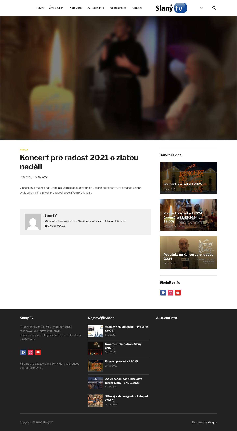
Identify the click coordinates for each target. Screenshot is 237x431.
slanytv (212, 422)
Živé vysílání (56, 7)
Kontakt (137, 7)
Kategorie (76, 7)
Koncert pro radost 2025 (184, 184)
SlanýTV (43, 177)
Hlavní (40, 7)
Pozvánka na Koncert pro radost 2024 (184, 257)
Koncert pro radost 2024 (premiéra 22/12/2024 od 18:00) (184, 217)
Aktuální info (96, 7)
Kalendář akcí (117, 7)
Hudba (24, 149)
